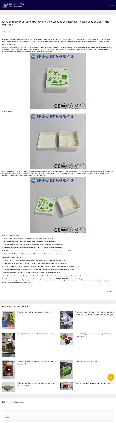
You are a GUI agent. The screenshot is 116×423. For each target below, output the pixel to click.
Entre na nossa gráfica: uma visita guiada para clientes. (94, 383)
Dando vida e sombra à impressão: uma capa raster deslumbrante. (35, 363)
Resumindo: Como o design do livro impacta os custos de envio (36, 335)
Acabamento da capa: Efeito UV (86, 361)
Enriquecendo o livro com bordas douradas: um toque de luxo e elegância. (36, 384)
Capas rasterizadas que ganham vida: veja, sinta (34, 312)
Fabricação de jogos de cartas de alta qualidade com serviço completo (93, 335)
